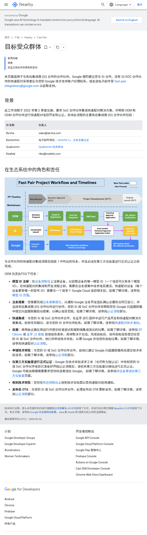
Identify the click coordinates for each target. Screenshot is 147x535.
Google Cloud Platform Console (95, 444)
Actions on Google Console (92, 462)
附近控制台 (50, 382)
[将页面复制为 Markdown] (57, 47)
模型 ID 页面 (20, 295)
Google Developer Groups (20, 437)
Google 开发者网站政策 (43, 412)
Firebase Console (86, 456)
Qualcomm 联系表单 (51, 146)
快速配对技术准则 (127, 323)
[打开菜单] (6, 4)
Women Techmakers (17, 456)
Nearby (26, 4)
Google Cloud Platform (18, 517)
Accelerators (12, 450)
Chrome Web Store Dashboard (94, 474)
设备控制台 (42, 281)
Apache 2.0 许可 (123, 408)
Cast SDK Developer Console (93, 468)
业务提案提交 (52, 302)
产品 (17, 37)
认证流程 (113, 311)
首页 (7, 37)
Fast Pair (42, 37)
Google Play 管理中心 (88, 450)
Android (9, 499)
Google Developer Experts (20, 444)
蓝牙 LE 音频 (35, 334)
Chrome (9, 505)
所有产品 (10, 523)
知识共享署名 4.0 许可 (64, 408)
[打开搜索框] (103, 4)
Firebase (10, 511)
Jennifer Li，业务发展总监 (73, 140)
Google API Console (87, 437)
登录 (139, 4)
